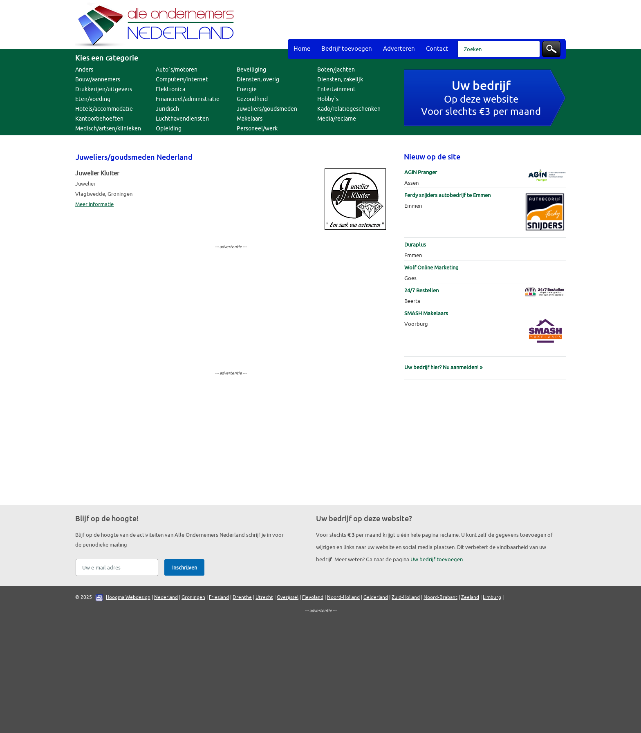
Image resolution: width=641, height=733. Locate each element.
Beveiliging (251, 69)
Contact (437, 49)
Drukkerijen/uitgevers (103, 89)
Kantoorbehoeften (99, 118)
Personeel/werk (257, 128)
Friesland (219, 597)
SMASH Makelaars (426, 313)
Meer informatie (94, 204)
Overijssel (287, 597)
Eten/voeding (92, 99)
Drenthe (242, 597)
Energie (247, 89)
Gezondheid (252, 99)
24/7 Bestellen (421, 290)
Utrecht (264, 597)
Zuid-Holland (406, 597)
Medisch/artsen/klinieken (108, 128)
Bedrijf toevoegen (346, 49)
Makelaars (249, 118)
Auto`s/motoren (176, 69)
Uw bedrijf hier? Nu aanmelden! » (443, 367)
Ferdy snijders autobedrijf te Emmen (447, 195)
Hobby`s (327, 99)
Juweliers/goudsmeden (267, 108)
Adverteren (399, 49)
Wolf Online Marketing (431, 267)
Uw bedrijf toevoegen (436, 559)
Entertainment (336, 89)
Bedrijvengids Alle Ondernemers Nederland (157, 24)
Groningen (193, 597)
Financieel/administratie (188, 99)
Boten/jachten (336, 69)
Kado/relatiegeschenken (349, 108)
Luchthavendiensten (182, 118)
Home (302, 49)
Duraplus (415, 244)
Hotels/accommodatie (104, 108)
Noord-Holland (343, 597)
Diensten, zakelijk (340, 79)
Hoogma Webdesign (128, 597)
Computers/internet (182, 79)
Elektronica (170, 89)
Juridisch (167, 108)
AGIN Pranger (420, 172)
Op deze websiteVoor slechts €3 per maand (481, 99)
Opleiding (169, 128)
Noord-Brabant (440, 597)
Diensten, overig (258, 79)
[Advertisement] (417, 20)
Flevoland (312, 597)
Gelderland (375, 597)
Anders (84, 69)
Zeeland (470, 597)
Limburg (492, 597)
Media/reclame (336, 118)
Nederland (166, 597)
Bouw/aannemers (97, 79)
